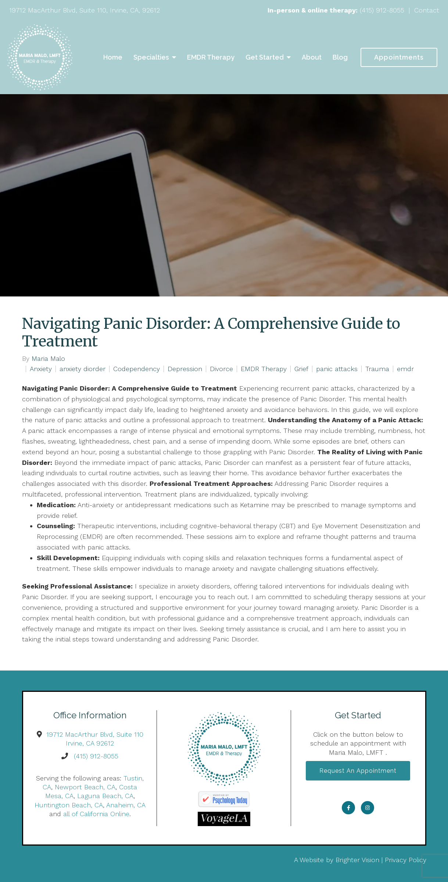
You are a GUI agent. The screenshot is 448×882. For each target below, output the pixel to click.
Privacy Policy (405, 860)
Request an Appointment (358, 770)
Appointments (399, 57)
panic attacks (337, 369)
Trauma (377, 369)
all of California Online (96, 814)
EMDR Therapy (210, 57)
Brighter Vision (357, 860)
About (312, 57)
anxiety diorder (82, 369)
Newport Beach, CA (85, 787)
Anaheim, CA (125, 805)
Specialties (151, 57)
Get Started (264, 57)
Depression (185, 369)
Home (112, 57)
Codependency (136, 369)
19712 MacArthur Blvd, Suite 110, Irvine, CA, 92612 (84, 10)
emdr (405, 369)
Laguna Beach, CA (105, 796)
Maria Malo (48, 358)
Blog (340, 57)
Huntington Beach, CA (69, 805)
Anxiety (41, 369)
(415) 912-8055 (382, 10)
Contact (426, 10)
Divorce (221, 369)
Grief (301, 369)
